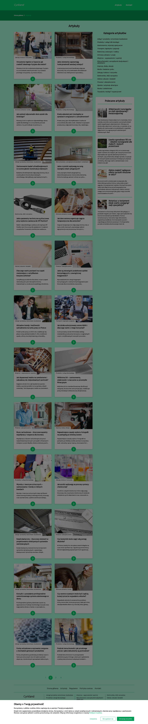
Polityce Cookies (95, 713)
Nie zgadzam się (108, 719)
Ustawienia (93, 719)
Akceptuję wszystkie (125, 719)
